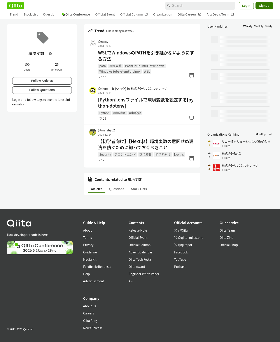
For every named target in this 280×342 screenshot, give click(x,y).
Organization (162, 14)
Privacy (88, 245)
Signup (264, 5)
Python (104, 113)
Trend (14, 14)
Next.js (179, 154)
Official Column (134, 14)
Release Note (138, 230)
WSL (147, 71)
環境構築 (119, 113)
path (102, 66)
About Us (89, 306)
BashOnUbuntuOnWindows (144, 66)
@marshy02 (106, 130)
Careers (88, 313)
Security (105, 154)
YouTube (180, 259)
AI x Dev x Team (220, 14)
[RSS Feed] (51, 53)
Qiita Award (137, 266)
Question (49, 14)
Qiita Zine (226, 237)
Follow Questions (42, 90)
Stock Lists (139, 189)
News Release (93, 328)
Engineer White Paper (144, 274)
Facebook (181, 252)
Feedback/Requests (97, 266)
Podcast (180, 266)
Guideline (90, 252)
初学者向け (163, 154)
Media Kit (89, 259)
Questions (116, 189)
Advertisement (93, 281)
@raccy (103, 41)
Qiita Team (227, 230)
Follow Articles (42, 80)
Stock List (30, 14)
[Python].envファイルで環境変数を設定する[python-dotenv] (146, 103)
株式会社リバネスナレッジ (149, 88)
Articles (96, 189)
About (87, 230)
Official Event (105, 14)
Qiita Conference (76, 14)
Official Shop (229, 245)
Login (246, 5)
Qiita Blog (90, 320)
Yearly (268, 26)
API (131, 281)
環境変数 (115, 66)
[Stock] (191, 75)
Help (86, 274)
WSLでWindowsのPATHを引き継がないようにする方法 (146, 56)
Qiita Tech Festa (140, 259)
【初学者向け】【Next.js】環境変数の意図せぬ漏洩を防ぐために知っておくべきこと (146, 144)
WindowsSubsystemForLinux (119, 71)
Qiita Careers (189, 14)
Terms (87, 237)
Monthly (258, 26)
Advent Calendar (140, 252)
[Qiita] (15, 5)
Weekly (247, 26)
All (270, 134)
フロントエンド (125, 154)
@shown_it (112, 88)
